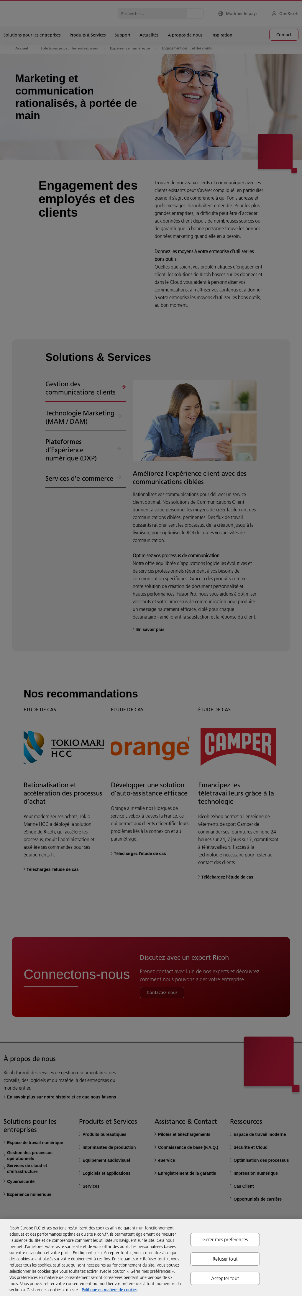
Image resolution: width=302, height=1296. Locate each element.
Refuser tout (225, 1259)
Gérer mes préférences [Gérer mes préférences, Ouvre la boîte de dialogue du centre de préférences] (225, 1239)
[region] (151, 1257)
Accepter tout (225, 1278)
